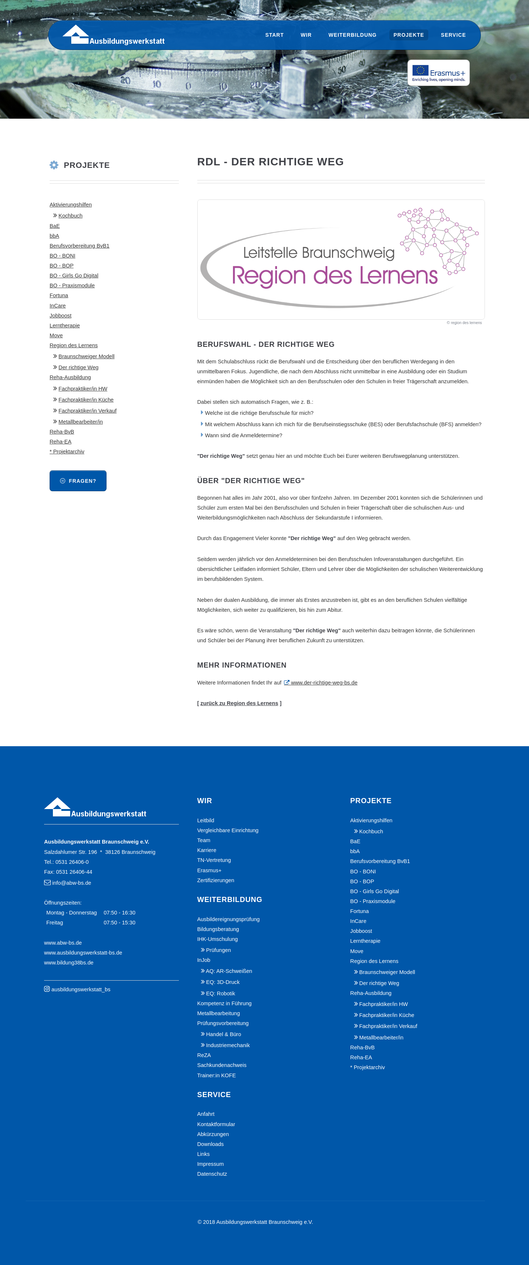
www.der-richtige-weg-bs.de (324, 683)
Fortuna (59, 295)
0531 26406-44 (74, 872)
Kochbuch (70, 216)
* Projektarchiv (67, 451)
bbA (54, 236)
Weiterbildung (352, 35)
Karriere (206, 850)
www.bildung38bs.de (68, 963)
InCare (58, 306)
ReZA (204, 1055)
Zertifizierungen (215, 880)
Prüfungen (218, 950)
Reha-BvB (62, 432)
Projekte (408, 35)
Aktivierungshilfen (71, 205)
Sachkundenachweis (221, 1065)
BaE (55, 226)
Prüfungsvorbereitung (223, 1023)
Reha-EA (60, 442)
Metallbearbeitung (218, 1013)
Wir (306, 35)
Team (203, 840)
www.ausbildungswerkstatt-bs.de (83, 953)
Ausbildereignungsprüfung (228, 919)
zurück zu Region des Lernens (239, 703)
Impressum (210, 1164)
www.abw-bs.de (63, 943)
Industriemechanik (228, 1045)
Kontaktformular (216, 1124)
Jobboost (60, 316)
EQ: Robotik (220, 993)
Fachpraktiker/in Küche (86, 400)
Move (56, 335)
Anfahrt (206, 1114)
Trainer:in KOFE (216, 1075)
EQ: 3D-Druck (223, 982)
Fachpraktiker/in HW (82, 389)
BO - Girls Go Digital (74, 275)
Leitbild (205, 820)
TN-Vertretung (214, 860)
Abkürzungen (213, 1134)
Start (274, 35)
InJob (203, 960)
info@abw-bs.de (71, 883)
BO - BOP (61, 266)
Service (453, 35)
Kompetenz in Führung (224, 1003)
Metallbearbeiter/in (80, 422)
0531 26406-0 (72, 862)
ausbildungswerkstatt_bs (81, 989)
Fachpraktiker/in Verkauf (87, 411)
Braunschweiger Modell (86, 356)
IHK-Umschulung (217, 939)
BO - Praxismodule (72, 285)
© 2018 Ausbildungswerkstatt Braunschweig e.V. (255, 1222)
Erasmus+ (209, 870)
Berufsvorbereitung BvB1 (79, 246)
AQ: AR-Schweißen (229, 971)
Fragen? (83, 481)
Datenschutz (212, 1174)
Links (203, 1154)
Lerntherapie (65, 325)
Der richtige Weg (78, 367)
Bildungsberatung (218, 929)
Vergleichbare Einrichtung (228, 830)
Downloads (210, 1144)
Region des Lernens (74, 345)
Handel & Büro (223, 1034)
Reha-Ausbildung (70, 377)
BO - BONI (62, 256)
